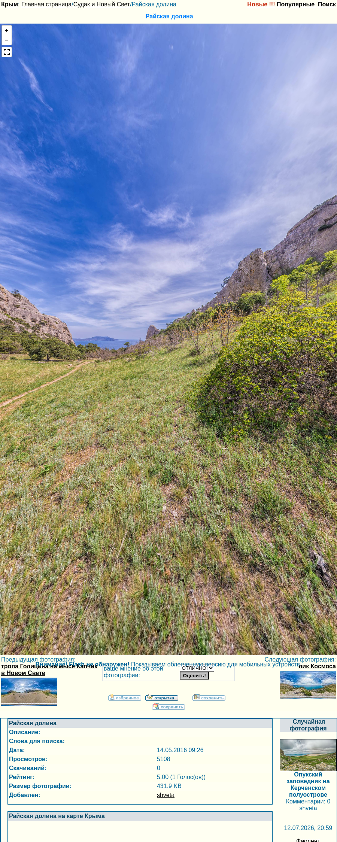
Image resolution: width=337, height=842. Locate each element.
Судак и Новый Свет (101, 4)
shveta (165, 795)
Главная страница (46, 4)
